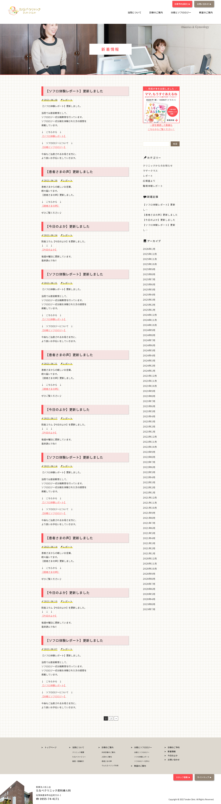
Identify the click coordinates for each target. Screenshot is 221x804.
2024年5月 (149, 350)
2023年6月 (149, 405)
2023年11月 (150, 380)
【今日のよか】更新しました (159, 219)
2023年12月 (150, 375)
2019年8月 (149, 603)
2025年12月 (150, 253)
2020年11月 (150, 563)
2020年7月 (149, 583)
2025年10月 (150, 263)
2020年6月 (149, 588)
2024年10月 (150, 324)
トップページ (51, 747)
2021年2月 (149, 548)
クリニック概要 (78, 752)
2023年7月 (149, 400)
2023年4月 (149, 416)
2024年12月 (150, 314)
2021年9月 (149, 512)
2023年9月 (149, 390)
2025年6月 (149, 284)
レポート (148, 175)
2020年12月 (150, 558)
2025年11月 (150, 258)
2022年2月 (149, 487)
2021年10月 (150, 507)
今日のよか (173, 755)
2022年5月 (149, 471)
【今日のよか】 (49, 249)
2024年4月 (149, 355)
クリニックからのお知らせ (158, 165)
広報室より (149, 180)
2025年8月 (149, 273)
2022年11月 (150, 441)
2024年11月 (150, 319)
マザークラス (150, 170)
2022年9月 (149, 451)
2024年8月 (149, 334)
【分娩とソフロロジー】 (53, 146)
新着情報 (172, 751)
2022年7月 (149, 461)
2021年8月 (149, 517)
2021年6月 (149, 527)
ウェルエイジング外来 (110, 765)
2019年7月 (149, 608)
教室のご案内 (207, 12)
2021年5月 (149, 532)
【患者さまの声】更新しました (160, 214)
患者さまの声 (107, 760)
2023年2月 (149, 426)
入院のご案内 (107, 756)
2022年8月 (149, 456)
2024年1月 (149, 370)
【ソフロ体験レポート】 (53, 135)
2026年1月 (149, 248)
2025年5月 (149, 289)
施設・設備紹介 (78, 760)
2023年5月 (149, 411)
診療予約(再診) (181, 3)
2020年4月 (149, 598)
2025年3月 (149, 299)
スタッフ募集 (181, 776)
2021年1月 (149, 553)
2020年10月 (150, 568)
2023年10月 (150, 385)
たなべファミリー (79, 756)
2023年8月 (149, 395)
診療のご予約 (174, 747)
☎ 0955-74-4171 (47, 798)
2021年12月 (150, 497)
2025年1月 (149, 309)
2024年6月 (149, 345)
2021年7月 (149, 522)
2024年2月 (149, 365)
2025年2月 (149, 304)
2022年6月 (149, 466)
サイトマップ (203, 776)
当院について (143, 12)
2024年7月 (149, 339)
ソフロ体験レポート (141, 756)
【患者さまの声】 (50, 205)
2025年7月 (149, 279)
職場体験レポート (153, 185)
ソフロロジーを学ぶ (141, 760)
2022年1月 (149, 492)
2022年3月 (149, 482)
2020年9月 (149, 573)
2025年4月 (149, 294)
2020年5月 (149, 593)
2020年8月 (149, 578)
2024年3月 (149, 360)
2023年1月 (149, 431)
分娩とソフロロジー (184, 12)
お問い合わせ (203, 3)
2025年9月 (149, 268)
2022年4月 (149, 476)
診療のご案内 (162, 12)
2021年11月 (150, 502)
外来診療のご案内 (108, 752)
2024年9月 (149, 329)
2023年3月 (149, 421)
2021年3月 (149, 542)
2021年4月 (149, 537)
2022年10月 (150, 446)
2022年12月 (150, 436)
